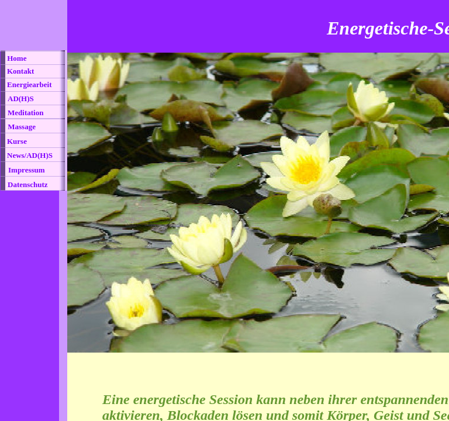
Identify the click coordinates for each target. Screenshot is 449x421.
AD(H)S (21, 98)
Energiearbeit (29, 84)
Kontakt (20, 71)
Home (15, 58)
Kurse (17, 141)
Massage (21, 126)
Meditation (25, 112)
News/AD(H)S (30, 155)
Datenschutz (28, 184)
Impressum (26, 169)
